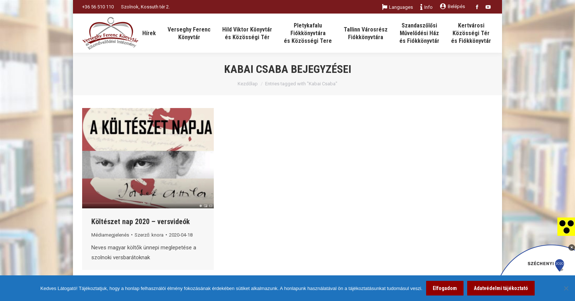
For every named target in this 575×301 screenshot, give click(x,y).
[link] (566, 226)
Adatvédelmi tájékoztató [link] (501, 288)
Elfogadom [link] (445, 288)
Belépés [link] (452, 6)
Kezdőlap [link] (248, 83)
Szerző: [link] (149, 235)
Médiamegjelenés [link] (110, 235)
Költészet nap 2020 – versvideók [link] (140, 221)
